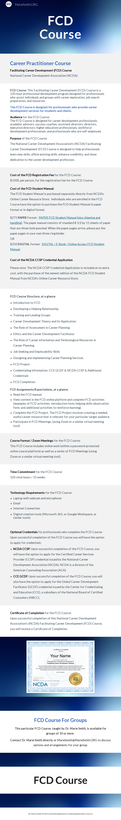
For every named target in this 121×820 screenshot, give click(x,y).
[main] (60, 27)
